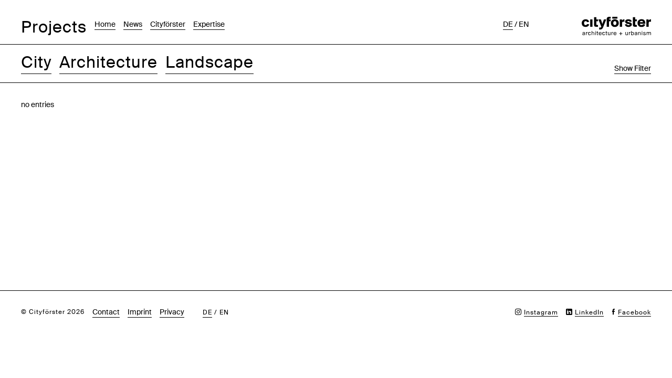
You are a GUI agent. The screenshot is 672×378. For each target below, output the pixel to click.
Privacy (172, 312)
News (132, 24)
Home (105, 24)
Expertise (209, 24)
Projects (54, 27)
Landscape (209, 62)
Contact (106, 312)
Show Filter (632, 68)
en (524, 24)
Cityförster (167, 24)
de (508, 24)
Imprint (140, 312)
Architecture (108, 62)
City (36, 62)
